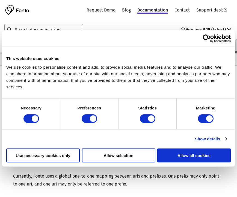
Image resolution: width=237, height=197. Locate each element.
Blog (126, 10)
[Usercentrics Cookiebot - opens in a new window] (207, 38)
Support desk (211, 10)
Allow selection (118, 155)
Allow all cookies (194, 155)
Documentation (152, 10)
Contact (182, 10)
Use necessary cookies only (43, 155)
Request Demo (101, 10)
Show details (207, 139)
